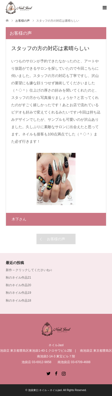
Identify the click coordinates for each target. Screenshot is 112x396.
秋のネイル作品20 (18, 285)
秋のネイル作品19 (18, 293)
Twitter (48, 373)
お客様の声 (56, 239)
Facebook (56, 373)
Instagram (63, 373)
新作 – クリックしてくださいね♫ (29, 270)
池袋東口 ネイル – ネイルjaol (45, 390)
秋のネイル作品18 (18, 300)
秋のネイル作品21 (18, 277)
